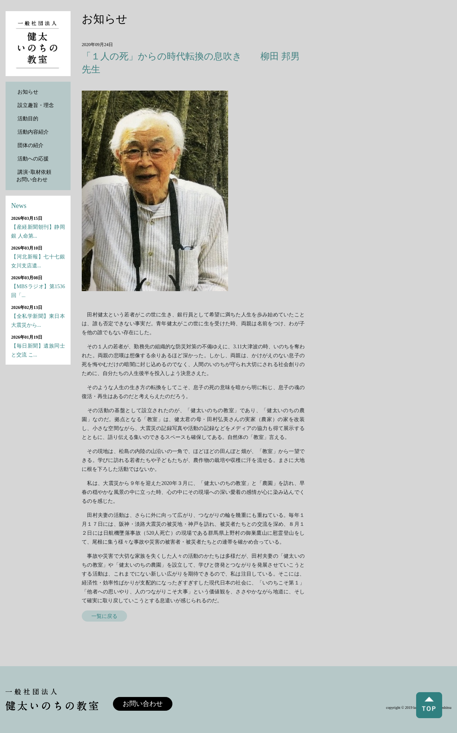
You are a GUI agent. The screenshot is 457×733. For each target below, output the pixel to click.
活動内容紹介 (33, 132)
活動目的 (27, 118)
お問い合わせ (143, 703)
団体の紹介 (30, 145)
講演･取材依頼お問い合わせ (33, 175)
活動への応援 (33, 159)
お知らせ (27, 92)
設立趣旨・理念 (35, 105)
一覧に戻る (104, 616)
